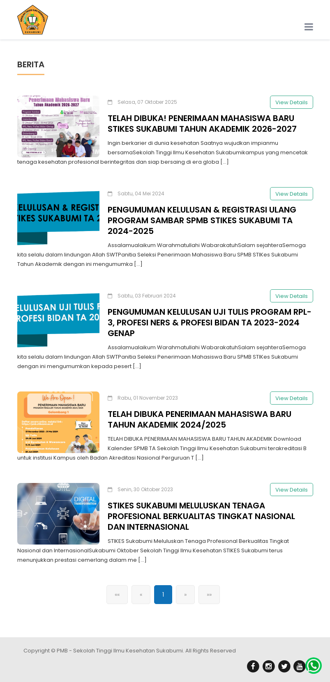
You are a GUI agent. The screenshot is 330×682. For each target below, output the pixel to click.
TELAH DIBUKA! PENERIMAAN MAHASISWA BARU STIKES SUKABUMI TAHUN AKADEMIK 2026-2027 (202, 125)
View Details (291, 104)
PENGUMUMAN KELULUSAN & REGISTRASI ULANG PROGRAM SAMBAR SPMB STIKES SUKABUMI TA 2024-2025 (202, 222)
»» (209, 596)
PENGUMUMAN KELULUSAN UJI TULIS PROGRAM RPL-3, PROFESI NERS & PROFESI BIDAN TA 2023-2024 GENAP (210, 324)
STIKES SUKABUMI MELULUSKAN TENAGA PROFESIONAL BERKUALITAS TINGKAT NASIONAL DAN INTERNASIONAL (201, 517)
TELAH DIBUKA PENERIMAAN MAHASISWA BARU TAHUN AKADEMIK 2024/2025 (199, 421)
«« (117, 596)
